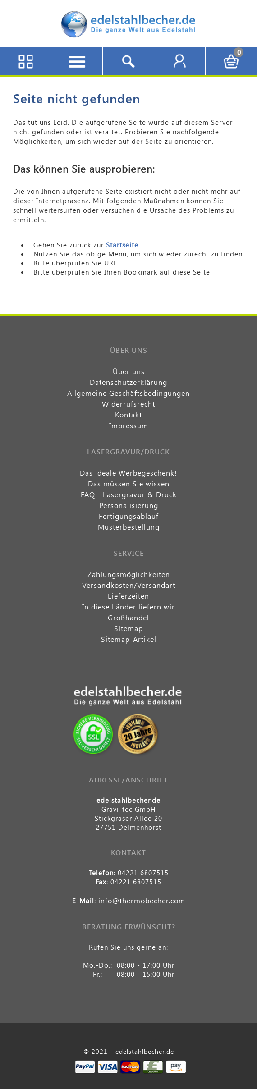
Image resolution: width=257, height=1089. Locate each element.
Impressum (128, 425)
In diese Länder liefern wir (128, 606)
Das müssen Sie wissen (129, 483)
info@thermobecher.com (141, 900)
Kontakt (128, 414)
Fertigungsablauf (129, 516)
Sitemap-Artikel (128, 639)
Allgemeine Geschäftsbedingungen (128, 393)
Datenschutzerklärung (128, 382)
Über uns (129, 371)
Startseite (122, 244)
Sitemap (128, 628)
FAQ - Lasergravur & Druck (129, 494)
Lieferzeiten (128, 595)
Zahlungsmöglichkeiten (128, 574)
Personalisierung (128, 505)
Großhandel (128, 617)
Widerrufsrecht (128, 403)
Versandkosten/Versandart (128, 585)
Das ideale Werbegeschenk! (128, 472)
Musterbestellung (129, 526)
